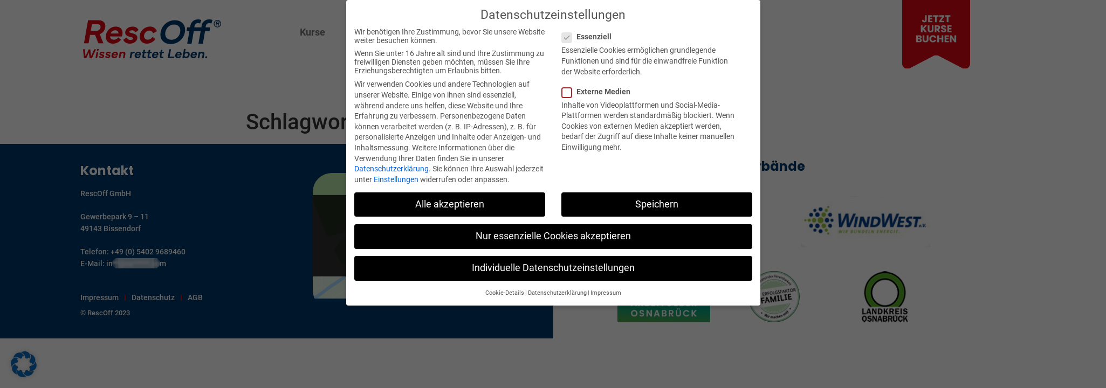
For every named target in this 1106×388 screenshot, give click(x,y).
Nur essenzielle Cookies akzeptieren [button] (553, 236)
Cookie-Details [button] (504, 292)
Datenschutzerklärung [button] (557, 292)
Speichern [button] (656, 204)
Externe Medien (599, 91)
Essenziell (590, 36)
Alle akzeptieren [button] (449, 204)
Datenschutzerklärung (391, 168)
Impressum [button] (605, 292)
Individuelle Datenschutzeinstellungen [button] (553, 267)
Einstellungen (396, 179)
